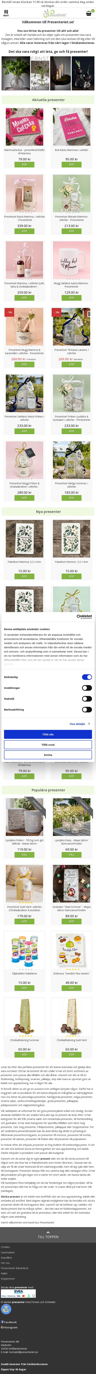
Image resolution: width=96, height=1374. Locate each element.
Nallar (4, 1273)
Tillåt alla (48, 734)
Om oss (5, 1263)
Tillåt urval (48, 744)
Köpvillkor (6, 1257)
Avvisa (48, 754)
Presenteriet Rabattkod (14, 1268)
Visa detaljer (77, 723)
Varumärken (8, 1252)
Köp (24, 164)
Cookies (5, 1247)
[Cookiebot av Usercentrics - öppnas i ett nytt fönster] (76, 617)
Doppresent (8, 1278)
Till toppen (48, 1235)
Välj (24, 854)
